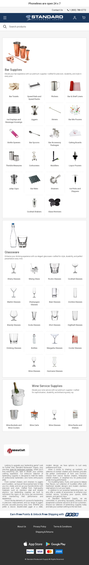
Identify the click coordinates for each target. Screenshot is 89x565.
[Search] (44, 27)
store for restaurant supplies (21, 470)
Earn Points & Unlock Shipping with (44, 514)
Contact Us (57, 10)
